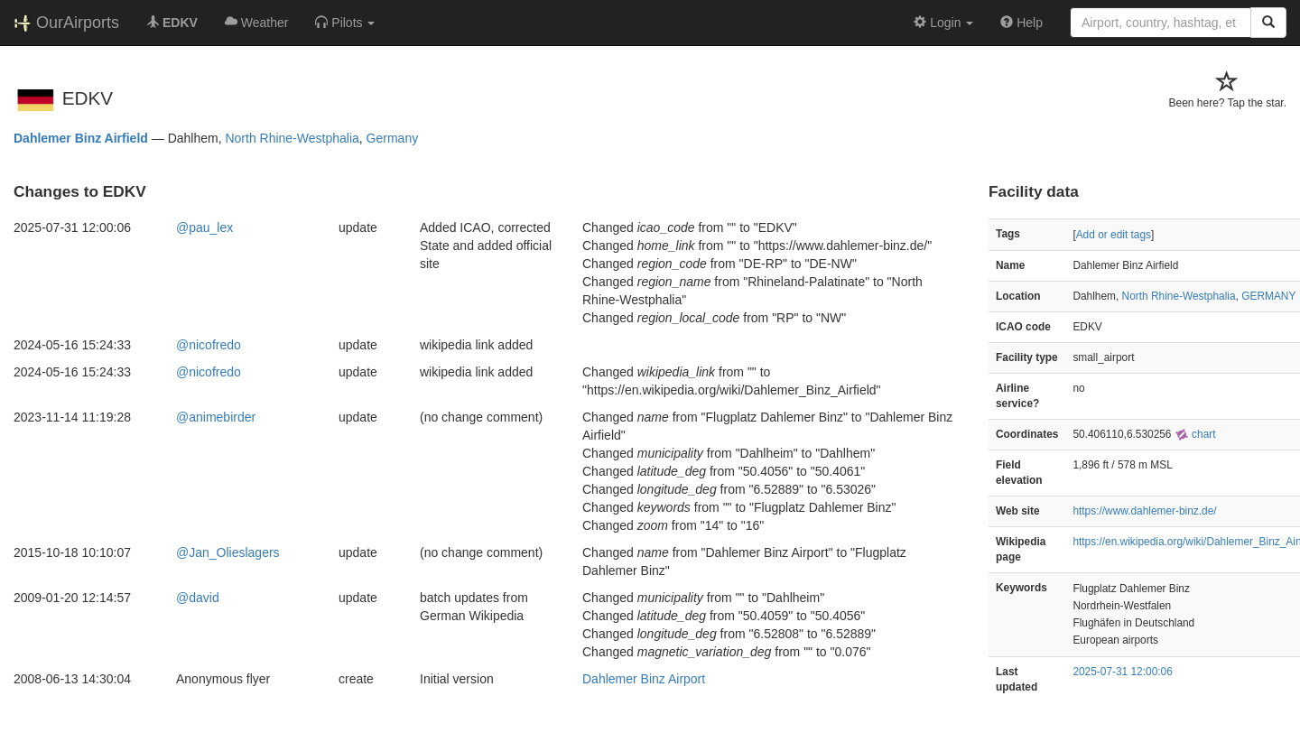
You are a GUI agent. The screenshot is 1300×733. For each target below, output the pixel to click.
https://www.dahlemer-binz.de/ (1144, 511)
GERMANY (1268, 296)
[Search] (1268, 22)
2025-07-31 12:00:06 (1122, 671)
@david (197, 597)
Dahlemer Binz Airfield (81, 138)
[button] (345, 22)
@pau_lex (204, 227)
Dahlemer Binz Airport (643, 679)
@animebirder (215, 417)
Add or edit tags (1113, 234)
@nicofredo (208, 345)
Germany (393, 138)
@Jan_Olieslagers (228, 552)
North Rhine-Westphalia (291, 138)
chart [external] (1195, 434)
